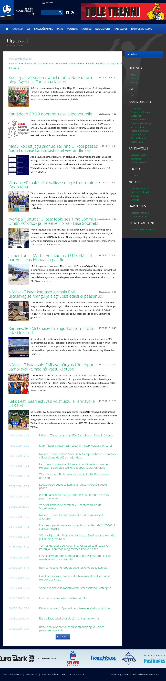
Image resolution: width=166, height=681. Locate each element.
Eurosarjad (30, 63)
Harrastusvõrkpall (139, 212)
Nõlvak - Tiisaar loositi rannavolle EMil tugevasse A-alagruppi (71, 516)
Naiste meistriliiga (139, 130)
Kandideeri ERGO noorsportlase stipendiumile (50, 114)
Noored (86, 28)
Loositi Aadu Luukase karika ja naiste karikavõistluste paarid (73, 486)
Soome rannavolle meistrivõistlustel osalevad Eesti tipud (75, 588)
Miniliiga (111, 63)
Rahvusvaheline (141, 28)
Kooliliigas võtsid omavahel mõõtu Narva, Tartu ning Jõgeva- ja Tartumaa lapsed (51, 79)
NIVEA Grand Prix (139, 154)
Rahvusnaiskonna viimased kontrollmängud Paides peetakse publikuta (71, 628)
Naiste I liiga (136, 141)
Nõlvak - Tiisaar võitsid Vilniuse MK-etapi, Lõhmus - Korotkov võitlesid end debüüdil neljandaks (77, 455)
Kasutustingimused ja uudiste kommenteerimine (134, 674)
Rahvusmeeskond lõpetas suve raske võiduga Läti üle (73, 567)
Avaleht (10, 45)
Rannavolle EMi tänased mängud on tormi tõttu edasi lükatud (51, 330)
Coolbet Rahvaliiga (139, 216)
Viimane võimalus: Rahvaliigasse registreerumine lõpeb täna (52, 184)
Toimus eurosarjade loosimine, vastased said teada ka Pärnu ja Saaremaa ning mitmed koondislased (74, 547)
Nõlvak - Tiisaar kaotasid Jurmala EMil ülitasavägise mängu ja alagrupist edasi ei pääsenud (55, 294)
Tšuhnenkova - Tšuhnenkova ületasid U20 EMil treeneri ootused (74, 476)
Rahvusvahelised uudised (143, 229)
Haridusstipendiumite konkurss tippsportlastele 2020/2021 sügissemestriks (77, 526)
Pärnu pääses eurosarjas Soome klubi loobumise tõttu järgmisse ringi (74, 496)
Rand (59, 28)
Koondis (72, 28)
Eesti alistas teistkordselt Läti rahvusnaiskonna (69, 618)
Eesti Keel (50, 2)
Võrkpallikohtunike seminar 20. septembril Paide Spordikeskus (70, 506)
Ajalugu (134, 82)
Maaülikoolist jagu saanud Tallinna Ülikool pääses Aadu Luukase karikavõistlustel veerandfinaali (53, 148)
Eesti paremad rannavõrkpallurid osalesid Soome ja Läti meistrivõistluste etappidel (75, 557)
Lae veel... (62, 636)
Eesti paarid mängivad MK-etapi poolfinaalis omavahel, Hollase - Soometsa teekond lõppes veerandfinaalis (74, 465)
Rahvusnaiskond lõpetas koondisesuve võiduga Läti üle (74, 608)
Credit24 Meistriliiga (140, 123)
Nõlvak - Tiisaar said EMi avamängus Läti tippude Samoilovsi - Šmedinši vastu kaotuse (52, 367)
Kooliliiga (100, 63)
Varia (133, 74)
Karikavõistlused (45, 63)
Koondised (61, 63)
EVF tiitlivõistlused (139, 192)
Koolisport (102, 28)
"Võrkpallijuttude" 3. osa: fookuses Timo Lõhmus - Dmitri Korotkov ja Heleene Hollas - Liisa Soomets (53, 221)
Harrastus (121, 28)
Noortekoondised (139, 188)
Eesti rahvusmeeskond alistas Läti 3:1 (63, 598)
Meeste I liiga (137, 126)
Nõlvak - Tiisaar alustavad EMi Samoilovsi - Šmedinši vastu (76, 435)
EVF (28, 28)
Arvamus (12, 63)
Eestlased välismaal (140, 112)
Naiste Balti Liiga (138, 134)
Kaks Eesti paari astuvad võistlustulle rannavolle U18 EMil (51, 403)
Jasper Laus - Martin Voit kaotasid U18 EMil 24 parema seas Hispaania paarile (50, 257)
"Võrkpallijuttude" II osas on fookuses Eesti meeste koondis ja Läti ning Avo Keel (77, 537)
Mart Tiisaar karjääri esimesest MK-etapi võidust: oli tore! (76, 445)
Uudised (17, 28)
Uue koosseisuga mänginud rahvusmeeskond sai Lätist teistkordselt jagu (74, 577)
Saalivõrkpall (43, 28)
